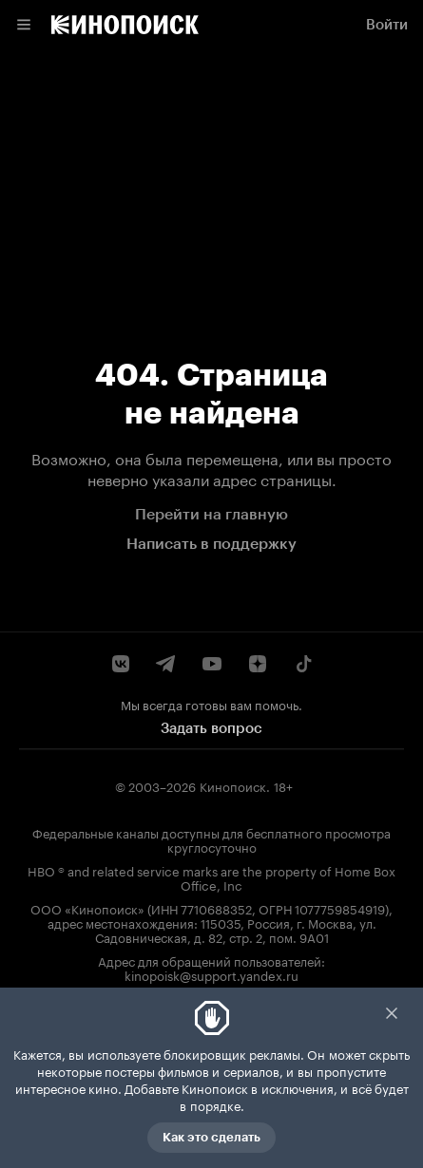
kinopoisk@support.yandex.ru (211, 974)
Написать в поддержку (211, 544)
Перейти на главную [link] (211, 514)
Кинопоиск (233, 785)
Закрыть (391, 1013)
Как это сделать (211, 1137)
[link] (125, 24)
